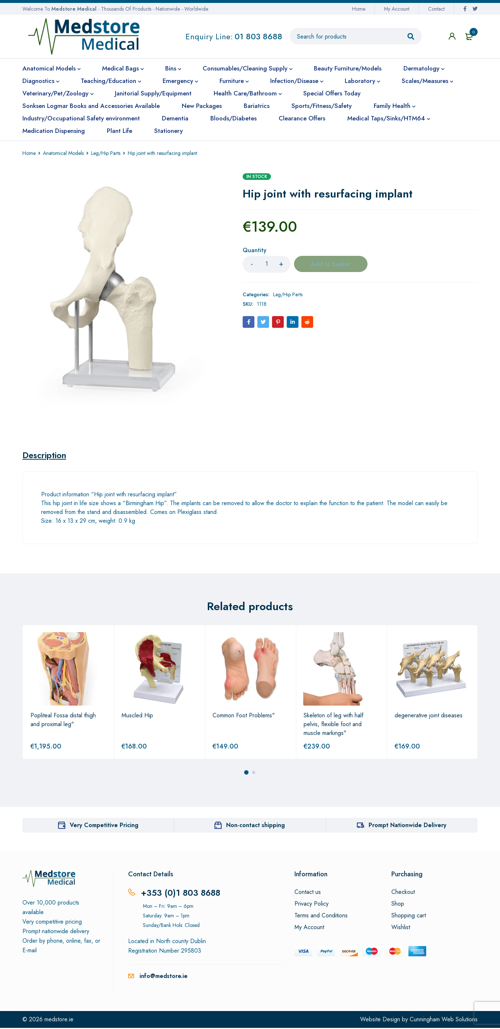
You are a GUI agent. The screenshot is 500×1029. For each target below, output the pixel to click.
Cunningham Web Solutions (444, 1020)
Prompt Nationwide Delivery (407, 826)
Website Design (380, 1020)
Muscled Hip (137, 716)
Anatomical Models (63, 153)
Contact (436, 8)
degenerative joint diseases (429, 716)
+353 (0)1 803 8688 (182, 893)
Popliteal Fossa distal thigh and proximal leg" (63, 720)
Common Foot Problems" (244, 716)
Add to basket (331, 264)
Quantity (255, 250)
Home (358, 8)
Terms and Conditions (321, 916)
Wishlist (400, 928)
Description (45, 455)
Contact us (307, 893)
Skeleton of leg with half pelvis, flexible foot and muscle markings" (333, 725)
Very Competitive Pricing (104, 826)
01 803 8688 (258, 36)
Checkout (403, 893)
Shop (397, 905)
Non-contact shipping (255, 826)
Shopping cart (408, 916)
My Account (396, 8)
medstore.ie (58, 1020)
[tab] (45, 455)
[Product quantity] (266, 264)
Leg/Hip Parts (105, 153)
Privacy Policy (311, 905)
